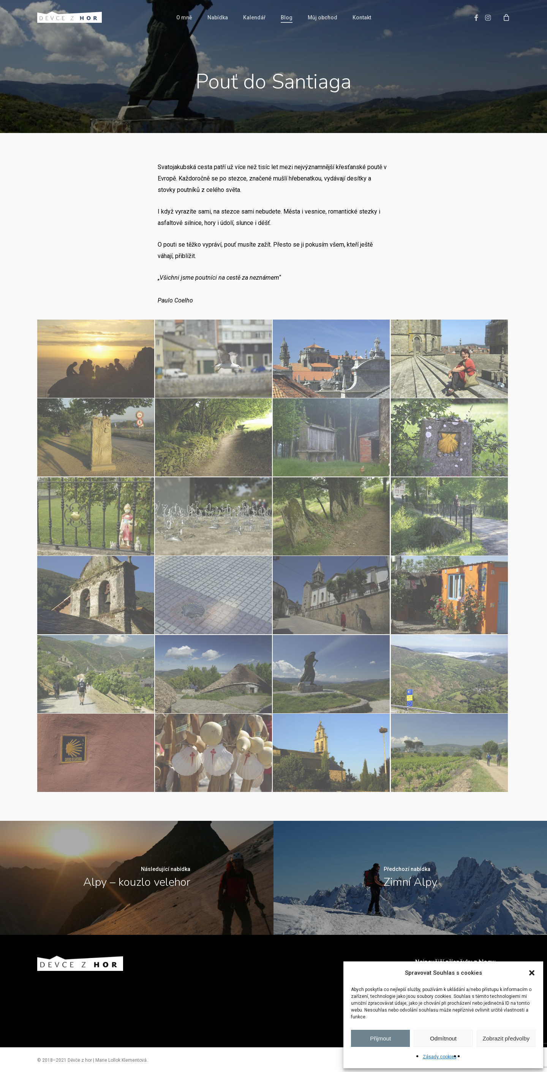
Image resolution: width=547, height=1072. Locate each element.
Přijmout (380, 1038)
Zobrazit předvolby (506, 1038)
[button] (532, 973)
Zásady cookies (440, 1056)
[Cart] (506, 17)
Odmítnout (443, 1038)
